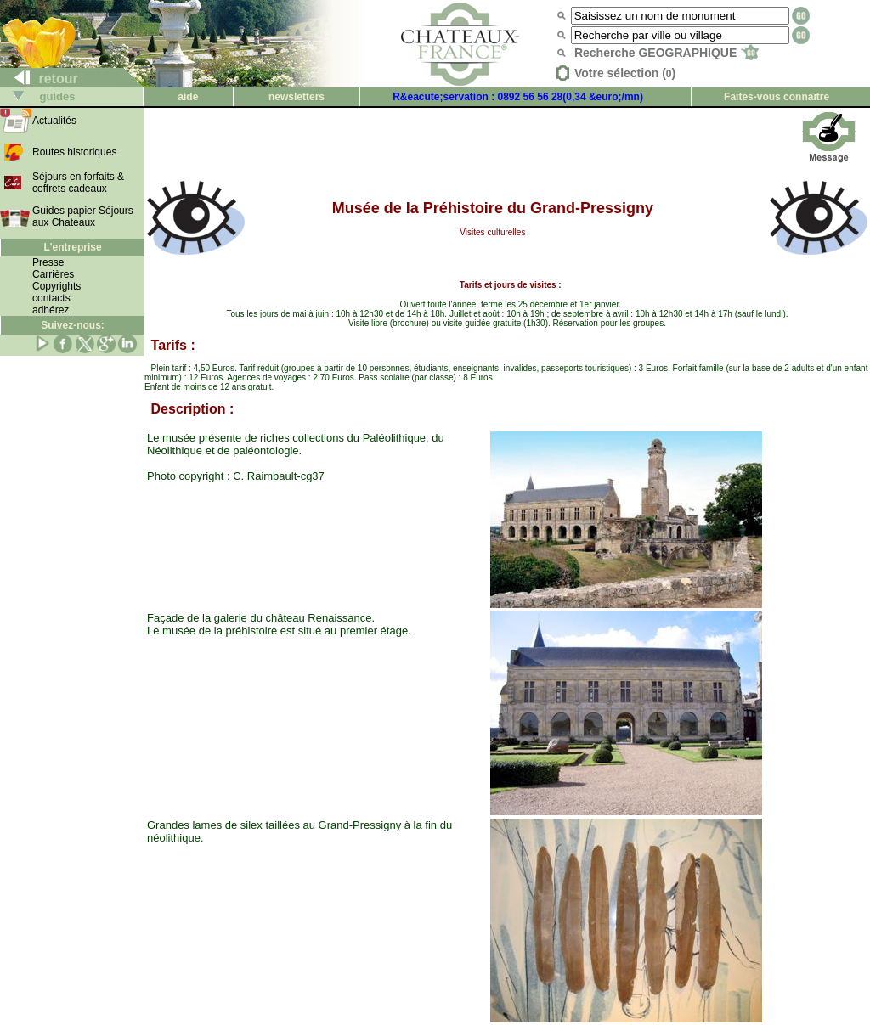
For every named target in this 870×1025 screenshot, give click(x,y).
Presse (48, 262)
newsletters (296, 97)
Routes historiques (74, 152)
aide (188, 97)
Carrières (53, 274)
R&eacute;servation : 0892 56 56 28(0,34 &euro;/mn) (518, 97)
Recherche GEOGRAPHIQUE (666, 52)
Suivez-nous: (73, 325)
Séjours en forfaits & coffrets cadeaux (78, 182)
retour (39, 78)
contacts (51, 298)
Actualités (54, 121)
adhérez (50, 310)
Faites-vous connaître (776, 97)
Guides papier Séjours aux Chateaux (82, 216)
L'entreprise (72, 247)
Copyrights (56, 286)
